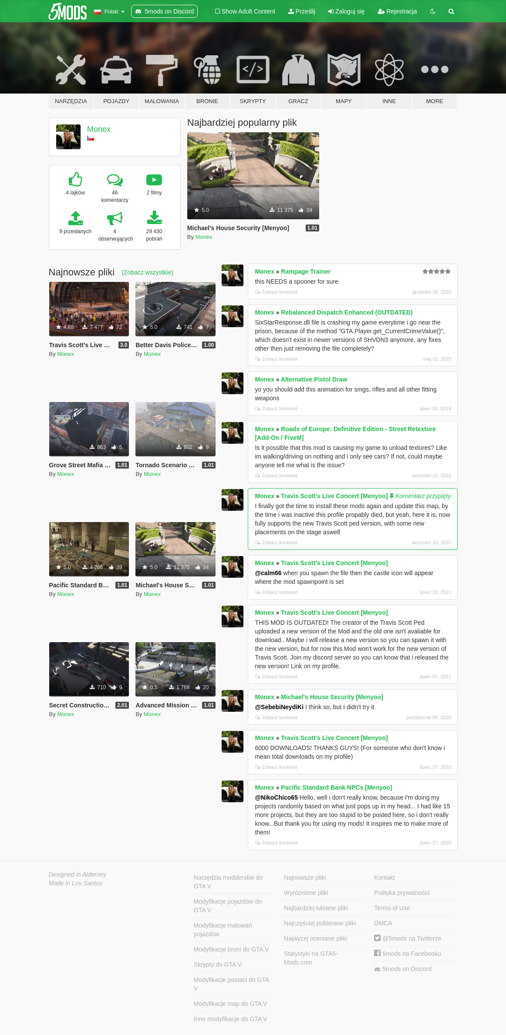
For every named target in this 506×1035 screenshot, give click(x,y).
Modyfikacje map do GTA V (230, 1003)
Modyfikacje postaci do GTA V (231, 984)
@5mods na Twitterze (407, 938)
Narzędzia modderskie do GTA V (228, 882)
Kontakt (384, 877)
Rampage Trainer (306, 271)
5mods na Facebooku (407, 954)
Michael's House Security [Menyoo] (332, 696)
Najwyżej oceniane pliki (315, 938)
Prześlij (301, 11)
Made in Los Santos (76, 883)
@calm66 (268, 572)
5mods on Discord (403, 969)
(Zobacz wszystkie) (147, 272)
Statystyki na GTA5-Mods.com (310, 958)
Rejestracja (397, 11)
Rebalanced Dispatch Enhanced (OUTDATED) (346, 312)
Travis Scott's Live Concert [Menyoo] (334, 495)
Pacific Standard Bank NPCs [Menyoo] (336, 787)
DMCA (383, 923)
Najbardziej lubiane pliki (316, 907)
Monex (99, 129)
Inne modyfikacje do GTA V (230, 1018)
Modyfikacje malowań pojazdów (223, 930)
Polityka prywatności (401, 892)
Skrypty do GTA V (218, 964)
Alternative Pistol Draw (314, 379)
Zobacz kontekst (276, 292)
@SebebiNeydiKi (279, 706)
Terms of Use (392, 907)
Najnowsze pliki (305, 877)
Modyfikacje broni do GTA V (231, 949)
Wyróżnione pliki (306, 892)
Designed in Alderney (78, 874)
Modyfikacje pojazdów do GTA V (228, 906)
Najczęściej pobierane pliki (320, 923)
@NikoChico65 (276, 797)
